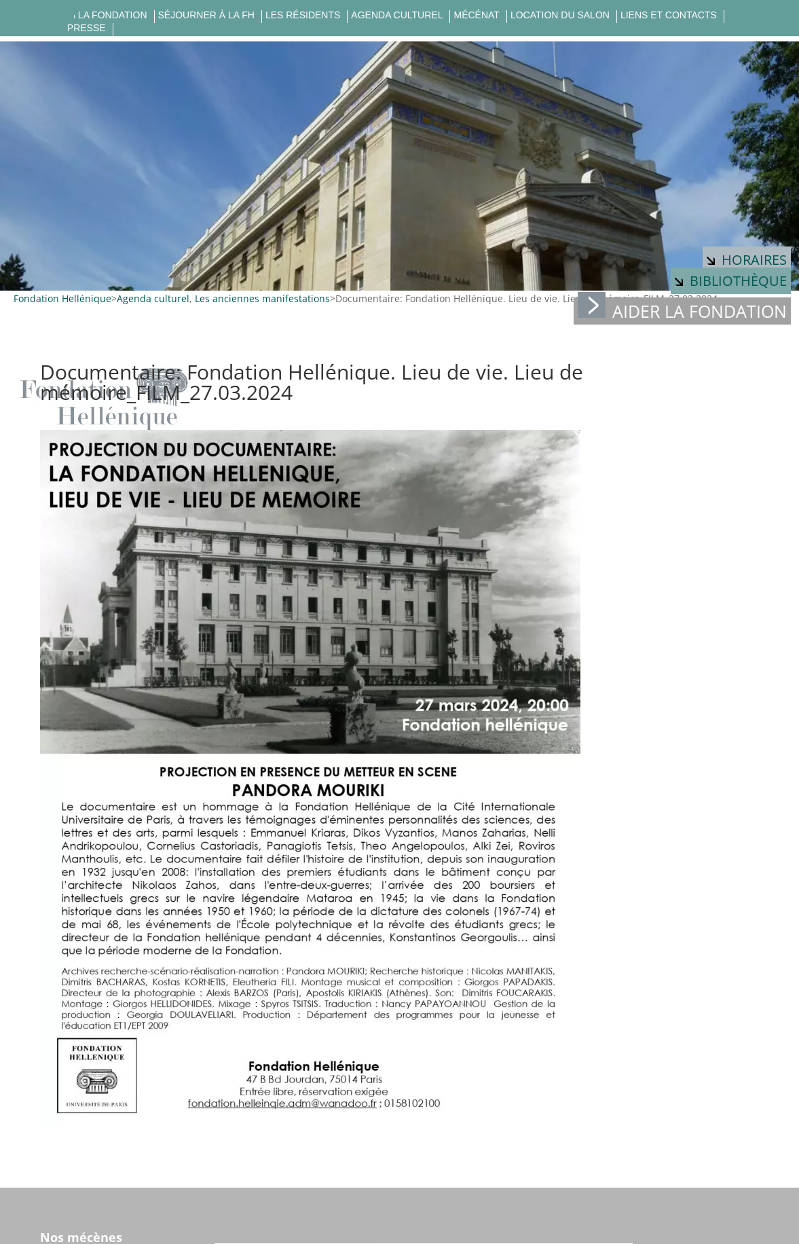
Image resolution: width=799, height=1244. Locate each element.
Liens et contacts (668, 15)
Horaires (747, 260)
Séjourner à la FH (206, 15)
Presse (86, 28)
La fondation (112, 15)
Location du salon (560, 15)
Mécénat (476, 15)
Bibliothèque (731, 281)
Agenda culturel (397, 15)
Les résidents (302, 15)
